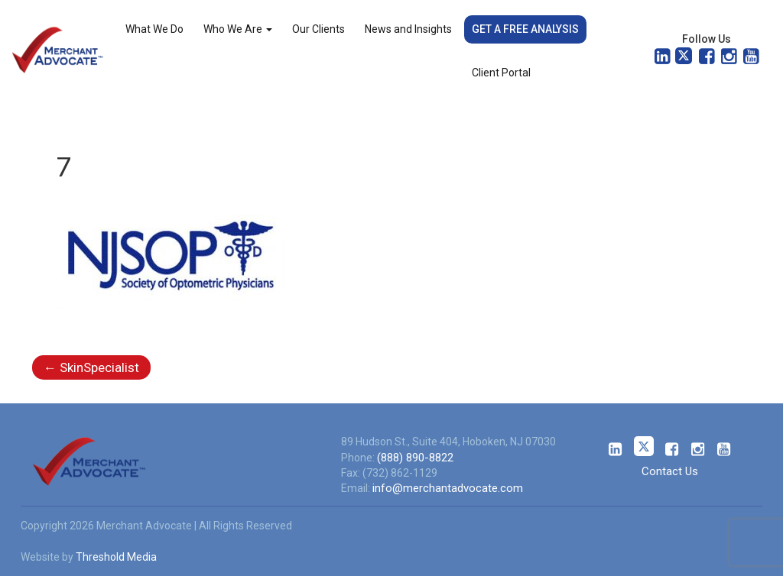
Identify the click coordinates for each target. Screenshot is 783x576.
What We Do (154, 29)
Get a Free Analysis (525, 29)
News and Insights (408, 29)
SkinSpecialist (91, 367)
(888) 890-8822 (415, 457)
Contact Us (670, 471)
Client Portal (501, 72)
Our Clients (318, 29)
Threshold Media (116, 557)
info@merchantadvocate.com (447, 488)
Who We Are (237, 29)
